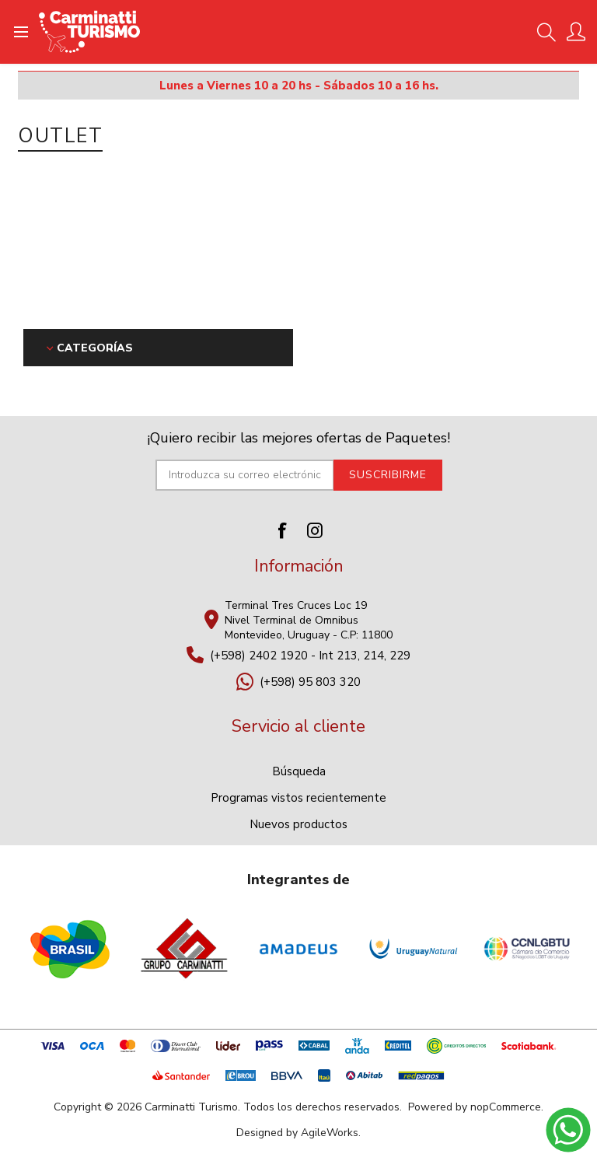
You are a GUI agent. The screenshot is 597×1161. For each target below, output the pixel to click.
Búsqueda (299, 771)
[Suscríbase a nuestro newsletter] (244, 475)
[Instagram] (314, 530)
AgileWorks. (331, 1132)
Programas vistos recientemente (298, 798)
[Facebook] (282, 530)
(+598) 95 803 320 (310, 682)
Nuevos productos (298, 824)
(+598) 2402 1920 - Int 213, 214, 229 (310, 655)
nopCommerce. (506, 1107)
